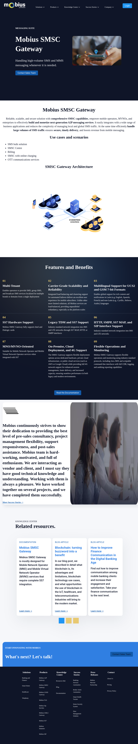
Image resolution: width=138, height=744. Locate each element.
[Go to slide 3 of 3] (76, 620)
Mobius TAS (43, 700)
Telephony (25, 698)
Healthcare (25, 692)
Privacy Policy (111, 691)
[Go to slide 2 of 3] (69, 620)
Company (108, 7)
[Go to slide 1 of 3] (61, 620)
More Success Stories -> (13, 502)
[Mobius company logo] (15, 11)
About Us (110, 678)
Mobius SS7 (43, 721)
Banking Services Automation (76, 682)
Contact (111, 672)
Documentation (61, 693)
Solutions (39, 7)
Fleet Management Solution (77, 713)
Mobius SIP (42, 734)
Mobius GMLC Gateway (44, 714)
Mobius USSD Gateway (43, 693)
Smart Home (26, 686)
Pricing (109, 685)
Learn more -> (25, 611)
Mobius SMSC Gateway (43, 686)
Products (53, 7)
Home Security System (77, 705)
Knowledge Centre (71, 7)
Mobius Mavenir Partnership (93, 682)
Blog (57, 687)
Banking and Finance (26, 679)
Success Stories (91, 7)
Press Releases (94, 673)
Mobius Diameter (42, 727)
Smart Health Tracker (77, 698)
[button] (127, 5)
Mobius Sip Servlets (42, 707)
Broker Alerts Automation (77, 691)
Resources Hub (60, 681)
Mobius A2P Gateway (43, 679)
